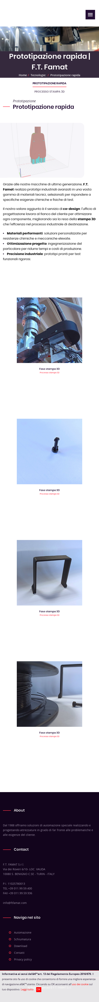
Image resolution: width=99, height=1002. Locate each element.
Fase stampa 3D (49, 355)
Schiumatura (22, 939)
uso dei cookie (80, 984)
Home (23, 75)
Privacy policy (23, 959)
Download (20, 946)
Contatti (19, 953)
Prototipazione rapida (65, 75)
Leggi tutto (27, 989)
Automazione (22, 932)
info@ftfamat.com (15, 903)
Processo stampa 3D (49, 91)
